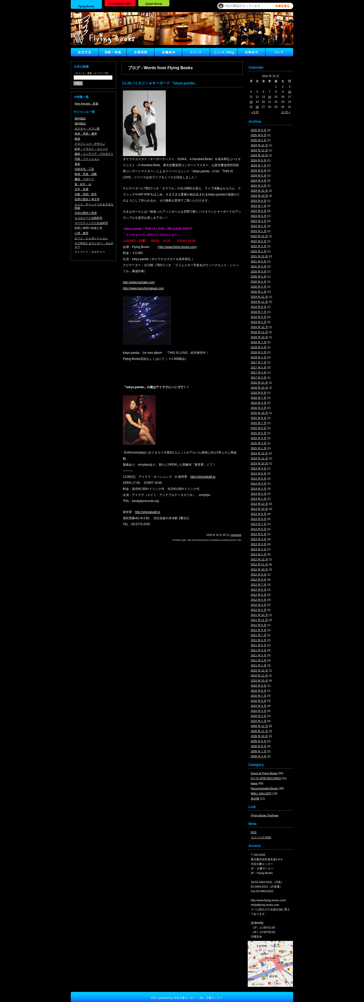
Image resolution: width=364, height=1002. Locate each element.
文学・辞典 (81, 189)
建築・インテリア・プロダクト (94, 153)
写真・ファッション (87, 158)
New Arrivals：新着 (86, 103)
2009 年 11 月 (259, 731)
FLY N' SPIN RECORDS (266, 778)
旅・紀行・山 (83, 184)
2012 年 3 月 (258, 604)
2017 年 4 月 (258, 372)
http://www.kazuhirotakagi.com (143, 288)
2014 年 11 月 (259, 458)
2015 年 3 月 (258, 443)
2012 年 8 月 (258, 579)
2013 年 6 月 (258, 529)
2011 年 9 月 (258, 625)
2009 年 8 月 (258, 746)
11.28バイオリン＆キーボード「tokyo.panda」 (160, 83)
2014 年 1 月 (258, 498)
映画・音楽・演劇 (86, 174)
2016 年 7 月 (258, 397)
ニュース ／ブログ (224, 52)
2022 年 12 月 (259, 236)
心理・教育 (81, 233)
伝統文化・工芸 (84, 168)
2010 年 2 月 (258, 715)
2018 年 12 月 (259, 327)
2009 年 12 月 (259, 726)
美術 (77, 163)
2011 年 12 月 (259, 614)
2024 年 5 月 (258, 175)
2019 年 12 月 (259, 296)
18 (251, 101)
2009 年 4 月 (258, 756)
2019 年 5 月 (258, 316)
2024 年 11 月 (259, 150)
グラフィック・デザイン (90, 143)
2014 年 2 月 (258, 493)
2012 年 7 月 (258, 584)
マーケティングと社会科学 (91, 222)
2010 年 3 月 (258, 710)
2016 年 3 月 (258, 407)
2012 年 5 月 (258, 594)
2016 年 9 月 (258, 392)
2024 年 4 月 (258, 180)
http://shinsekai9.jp (202, 477)
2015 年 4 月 (258, 438)
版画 (77, 138)
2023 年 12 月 (259, 190)
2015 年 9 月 (258, 417)
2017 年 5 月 (258, 367)
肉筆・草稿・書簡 (86, 133)
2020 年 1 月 (258, 291)
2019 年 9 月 (258, 306)
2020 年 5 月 (258, 276)
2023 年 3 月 (258, 220)
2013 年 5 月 (258, 534)
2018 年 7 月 (258, 342)
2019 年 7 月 (258, 311)
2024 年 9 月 (258, 160)
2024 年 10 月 (259, 155)
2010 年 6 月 (258, 700)
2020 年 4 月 (258, 281)
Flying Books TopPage (264, 815)
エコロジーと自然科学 (88, 217)
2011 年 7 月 (258, 635)
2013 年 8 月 (258, 518)
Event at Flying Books (264, 773)
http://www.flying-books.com (177, 247)
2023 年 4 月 (258, 215)
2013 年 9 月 (258, 513)
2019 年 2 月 (258, 321)
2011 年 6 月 (258, 640)
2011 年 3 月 (258, 655)
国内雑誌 (80, 123)
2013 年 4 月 (258, 539)
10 (289, 91)
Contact (251, 52)
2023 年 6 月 (258, 210)
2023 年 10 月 (259, 195)
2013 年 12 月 (259, 503)
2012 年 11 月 (259, 564)
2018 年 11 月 (259, 332)
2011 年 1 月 (258, 665)
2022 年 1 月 (258, 251)
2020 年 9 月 (258, 271)
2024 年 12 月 (259, 145)
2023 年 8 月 (258, 200)
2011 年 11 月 (259, 619)
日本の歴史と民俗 (86, 212)
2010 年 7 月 (258, 695)
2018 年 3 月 (258, 352)
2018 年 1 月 (258, 357)
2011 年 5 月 (258, 645)
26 (257, 106)
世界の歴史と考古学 (87, 199)
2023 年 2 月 (258, 226)
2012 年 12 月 (259, 559)
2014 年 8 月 (258, 473)
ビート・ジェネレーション (91, 238)
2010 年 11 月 (259, 675)
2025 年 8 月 (258, 135)
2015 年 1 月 (258, 448)
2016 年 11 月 (259, 382)
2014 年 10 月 (259, 463)
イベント (196, 52)
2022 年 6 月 (258, 241)
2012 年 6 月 (258, 589)
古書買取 (140, 52)
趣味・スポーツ (84, 179)
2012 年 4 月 (258, 599)
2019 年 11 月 (259, 301)
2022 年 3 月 (258, 246)
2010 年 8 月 (258, 690)
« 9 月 (255, 112)
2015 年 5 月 (258, 433)
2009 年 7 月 (258, 751)
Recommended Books (264, 788)
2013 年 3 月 (258, 544)
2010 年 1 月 (258, 720)
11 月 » (285, 112)
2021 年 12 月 (259, 256)
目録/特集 (112, 52)
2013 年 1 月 (258, 554)
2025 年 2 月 (258, 140)
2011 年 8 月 (258, 630)
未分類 (255, 798)
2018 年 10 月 (259, 337)
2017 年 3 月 (258, 377)
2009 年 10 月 (259, 736)
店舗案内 (168, 52)
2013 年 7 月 (258, 523)
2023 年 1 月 (258, 231)
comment (236, 535)
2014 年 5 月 (258, 478)
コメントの (261, 837)
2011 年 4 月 (258, 650)
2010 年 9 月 (258, 685)
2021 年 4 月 (258, 266)
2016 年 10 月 (259, 387)
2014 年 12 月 (259, 453)
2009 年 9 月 (258, 741)
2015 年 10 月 (259, 412)
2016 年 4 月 (258, 402)
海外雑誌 (80, 118)
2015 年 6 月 (258, 428)
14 (269, 96)
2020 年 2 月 (258, 286)
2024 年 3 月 (258, 185)
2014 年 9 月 (258, 468)
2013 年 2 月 (258, 549)
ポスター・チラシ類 (87, 128)
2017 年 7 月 (258, 362)
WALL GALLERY (261, 793)
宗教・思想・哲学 (86, 194)
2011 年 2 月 (258, 660)
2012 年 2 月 (258, 609)
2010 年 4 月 (258, 705)
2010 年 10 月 (259, 680)
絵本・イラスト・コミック (91, 148)
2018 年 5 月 (258, 347)
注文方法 (85, 52)
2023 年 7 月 (258, 205)
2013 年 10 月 (259, 508)
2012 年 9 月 (258, 574)
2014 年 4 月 (258, 483)
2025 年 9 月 (258, 130)
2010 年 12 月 (259, 670)
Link (279, 52)
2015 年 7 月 (258, 422)
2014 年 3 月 (258, 488)
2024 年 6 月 (258, 170)
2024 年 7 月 (258, 165)
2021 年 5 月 (258, 261)
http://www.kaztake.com (139, 282)
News (254, 783)
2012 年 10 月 (259, 569)
